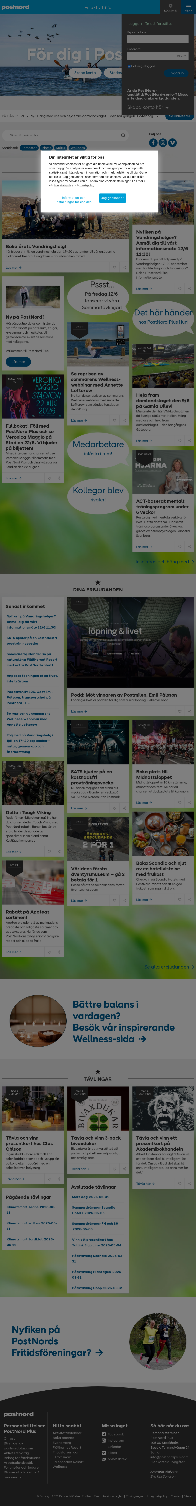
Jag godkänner (112, 198)
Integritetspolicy (63, 185)
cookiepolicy (86, 185)
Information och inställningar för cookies (73, 200)
